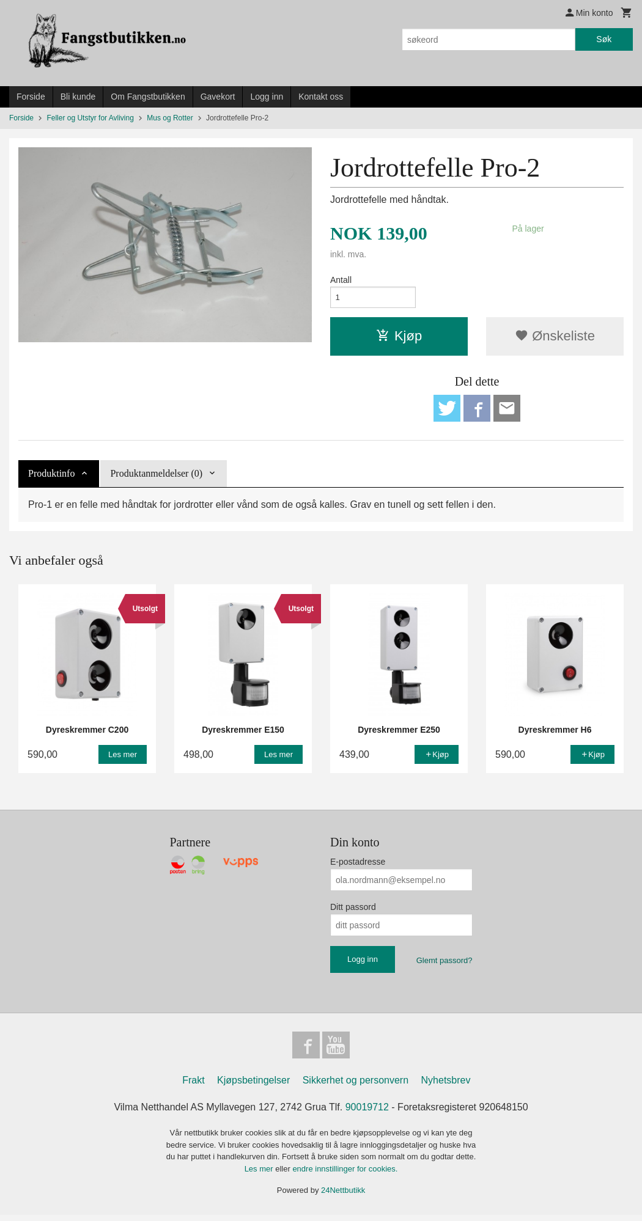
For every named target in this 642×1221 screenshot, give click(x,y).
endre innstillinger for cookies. (344, 1174)
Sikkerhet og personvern (355, 1086)
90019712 (367, 1113)
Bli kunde (78, 96)
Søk (603, 39)
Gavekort (218, 96)
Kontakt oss (320, 96)
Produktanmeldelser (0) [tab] (156, 477)
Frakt (193, 1086)
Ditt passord (353, 911)
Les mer (260, 1174)
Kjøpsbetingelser (253, 1086)
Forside (31, 96)
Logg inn (266, 96)
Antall (341, 280)
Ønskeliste (555, 337)
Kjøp (399, 337)
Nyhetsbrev (446, 1086)
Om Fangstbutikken (148, 96)
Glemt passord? (444, 964)
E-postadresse (357, 866)
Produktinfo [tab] (51, 477)
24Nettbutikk (343, 1196)
